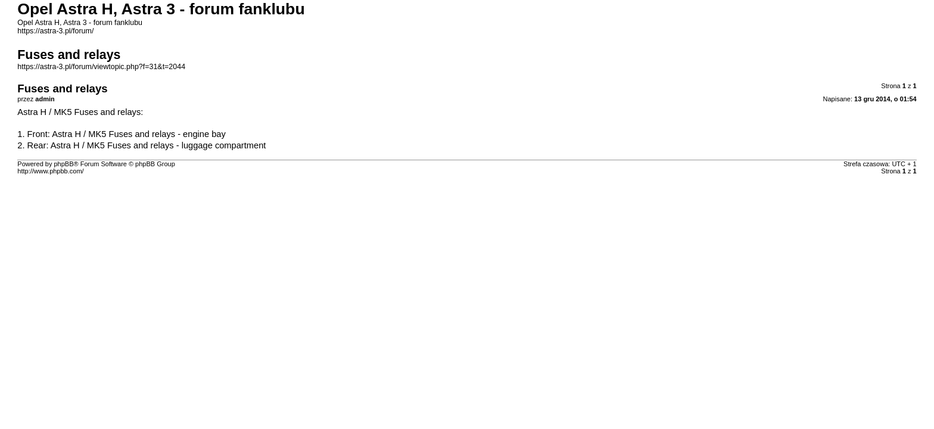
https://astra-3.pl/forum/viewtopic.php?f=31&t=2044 (101, 67)
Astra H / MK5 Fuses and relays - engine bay (139, 134)
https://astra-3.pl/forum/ (55, 31)
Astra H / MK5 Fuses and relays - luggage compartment (158, 145)
